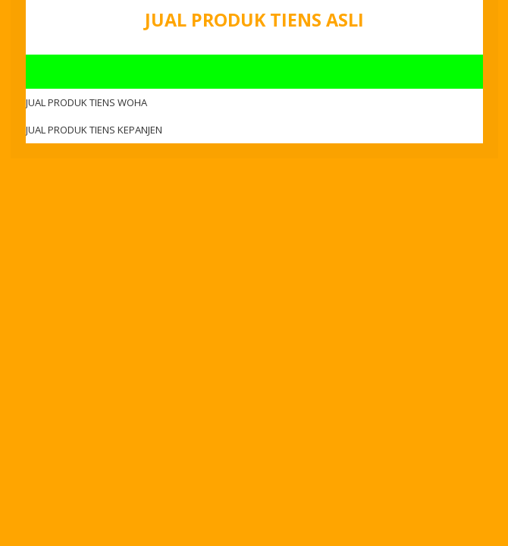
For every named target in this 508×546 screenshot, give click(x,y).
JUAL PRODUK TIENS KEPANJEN (94, 129)
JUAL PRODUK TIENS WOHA (86, 102)
